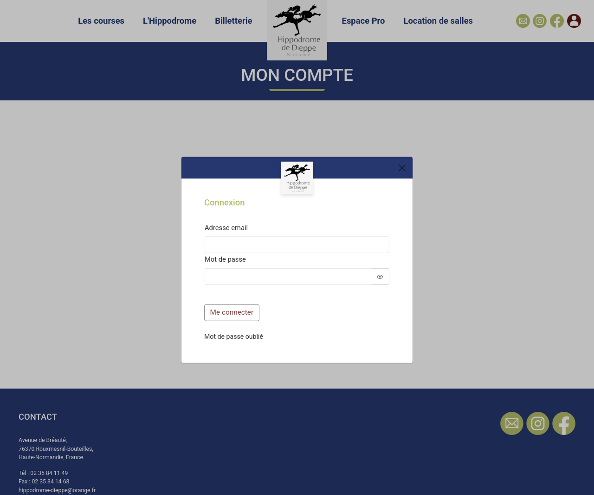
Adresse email (226, 227)
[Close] (402, 168)
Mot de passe (225, 259)
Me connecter (232, 312)
